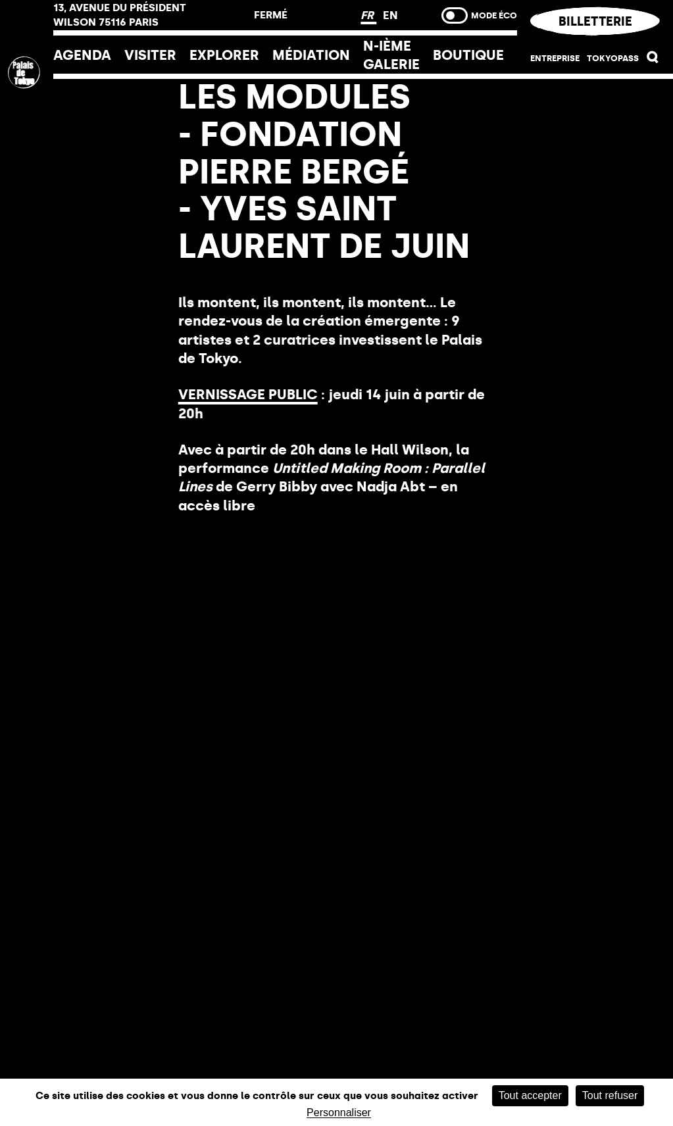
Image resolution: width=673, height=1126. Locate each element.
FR (368, 15)
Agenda (82, 55)
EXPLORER (224, 55)
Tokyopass (613, 58)
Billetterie (595, 21)
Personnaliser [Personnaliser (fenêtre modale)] (339, 1113)
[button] (653, 60)
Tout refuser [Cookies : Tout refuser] (609, 1095)
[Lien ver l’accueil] (26, 159)
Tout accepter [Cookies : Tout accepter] (530, 1095)
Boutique (468, 55)
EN (390, 15)
